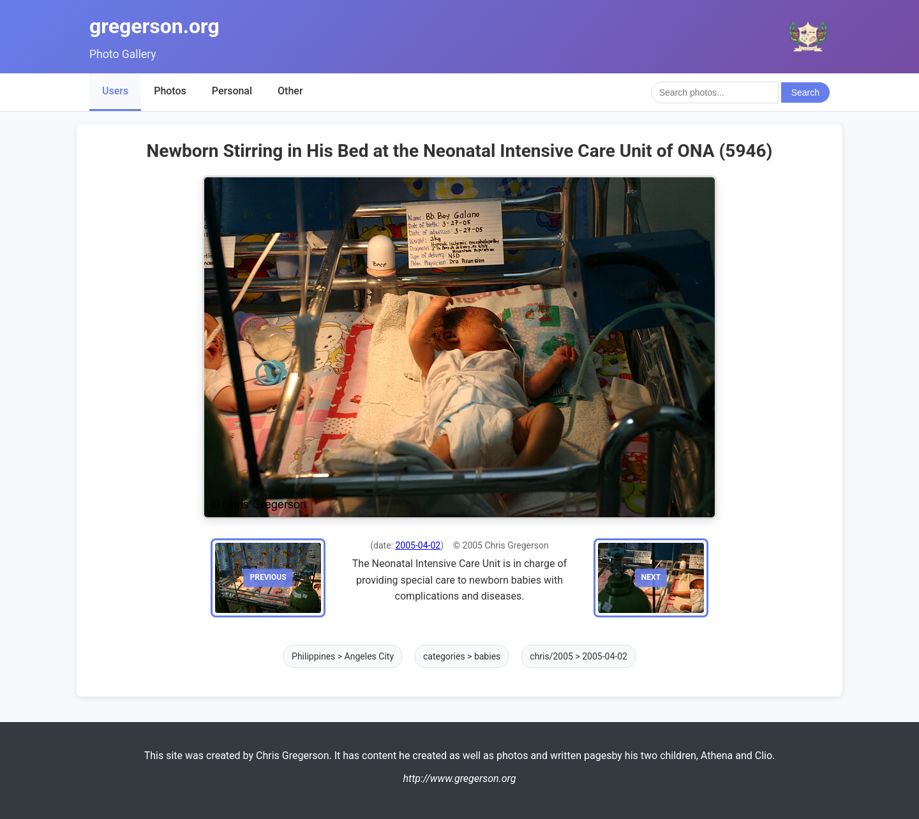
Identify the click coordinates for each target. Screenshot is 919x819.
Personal (232, 91)
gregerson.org (154, 26)
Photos (170, 91)
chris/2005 (551, 656)
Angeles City (369, 656)
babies (487, 656)
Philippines (313, 656)
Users (115, 91)
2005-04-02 (417, 545)
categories (444, 656)
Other (290, 91)
